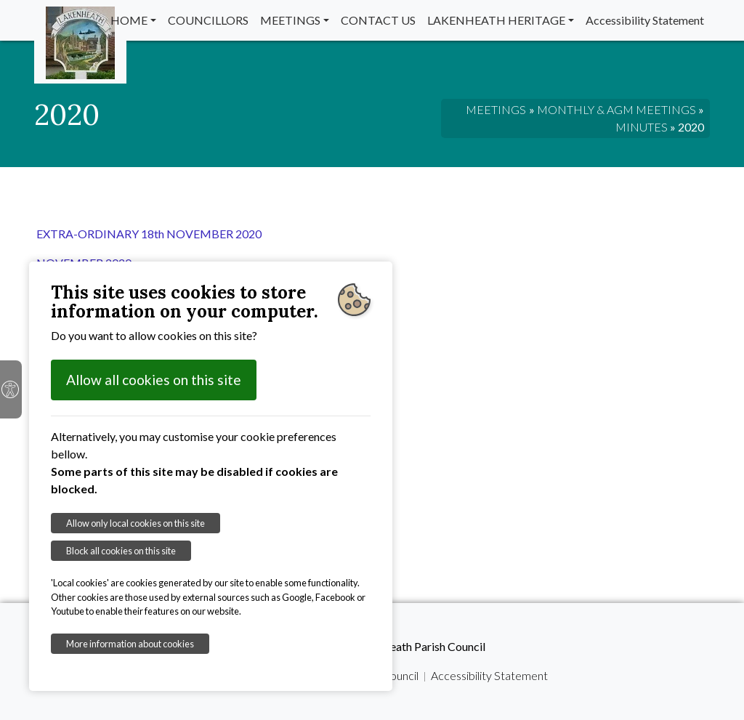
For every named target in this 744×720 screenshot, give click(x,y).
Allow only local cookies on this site (135, 523)
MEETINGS (290, 20)
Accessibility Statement (645, 20)
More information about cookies (130, 644)
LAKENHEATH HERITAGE (496, 20)
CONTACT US (378, 20)
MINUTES (641, 127)
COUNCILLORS (208, 20)
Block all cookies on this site (121, 551)
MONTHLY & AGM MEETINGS (616, 109)
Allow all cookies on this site (153, 379)
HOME (128, 20)
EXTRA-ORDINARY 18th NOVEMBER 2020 (149, 233)
